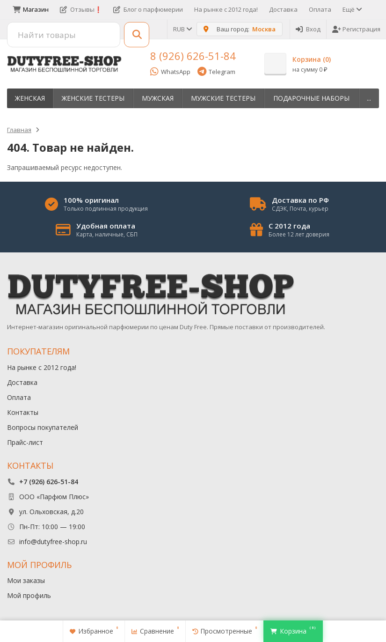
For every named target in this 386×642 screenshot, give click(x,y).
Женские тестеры (93, 98)
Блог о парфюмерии (148, 9)
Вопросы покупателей (42, 427)
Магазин (31, 9)
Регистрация (356, 29)
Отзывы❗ (81, 9)
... (369, 98)
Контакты (22, 412)
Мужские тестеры (223, 98)
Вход (308, 29)
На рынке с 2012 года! (226, 9)
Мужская (158, 98)
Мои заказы (26, 580)
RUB (182, 29)
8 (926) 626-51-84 (193, 56)
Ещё (351, 9)
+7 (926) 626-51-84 (48, 481)
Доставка (283, 9)
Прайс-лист (25, 442)
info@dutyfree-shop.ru (53, 541)
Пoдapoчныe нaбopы (311, 98)
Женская (30, 98)
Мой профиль (29, 595)
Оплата (320, 9)
